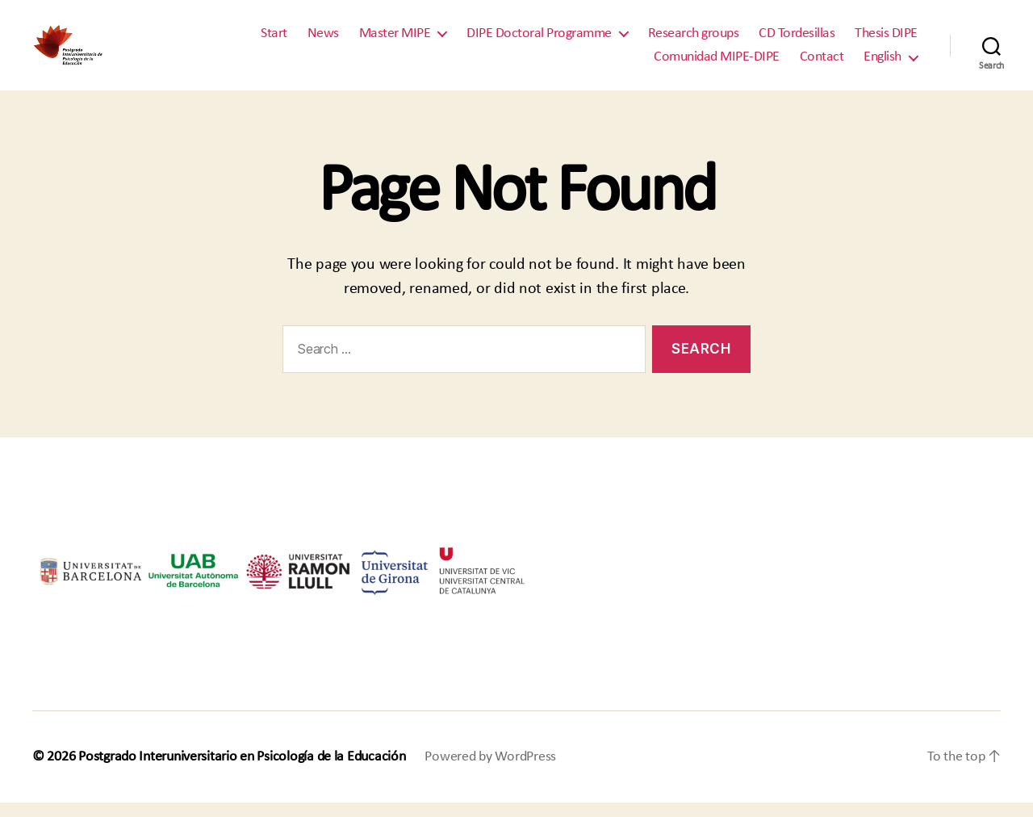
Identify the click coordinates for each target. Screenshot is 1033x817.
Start (274, 40)
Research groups (693, 40)
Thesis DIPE (886, 40)
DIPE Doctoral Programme (539, 40)
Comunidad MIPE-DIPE (717, 64)
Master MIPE (395, 40)
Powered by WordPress (490, 771)
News (323, 40)
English (882, 64)
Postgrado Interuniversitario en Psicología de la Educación (241, 771)
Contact (822, 64)
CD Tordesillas (796, 40)
